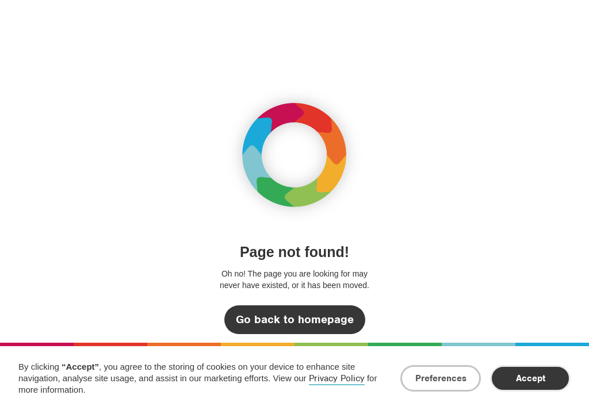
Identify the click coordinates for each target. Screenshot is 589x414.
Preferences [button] (440, 378)
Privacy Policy (337, 378)
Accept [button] (530, 378)
